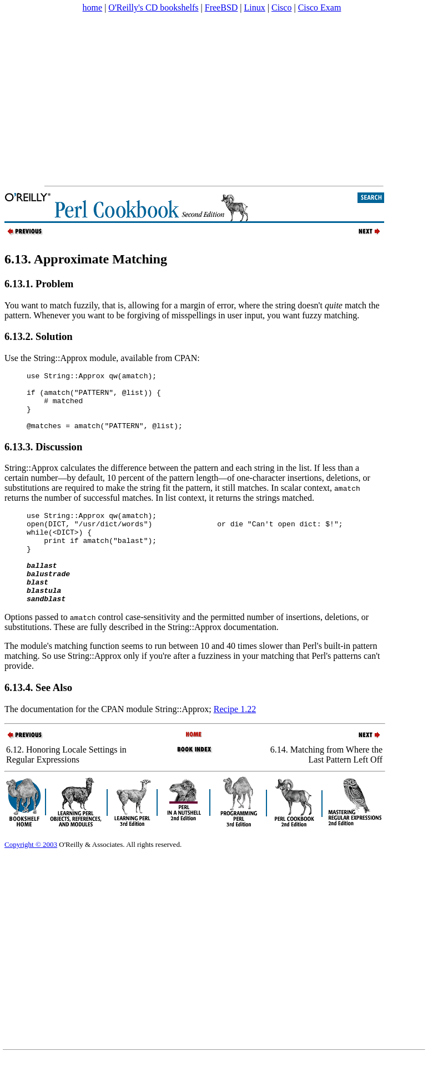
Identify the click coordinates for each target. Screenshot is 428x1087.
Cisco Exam (319, 7)
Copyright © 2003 (30, 874)
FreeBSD (221, 7)
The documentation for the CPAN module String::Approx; (109, 739)
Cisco (281, 7)
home (93, 7)
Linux (254, 7)
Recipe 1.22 (235, 739)
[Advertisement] (213, 99)
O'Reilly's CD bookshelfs (153, 7)
